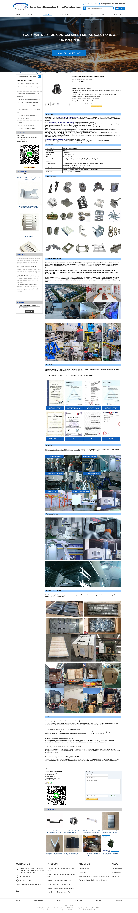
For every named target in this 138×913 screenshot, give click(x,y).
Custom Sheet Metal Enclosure (26, 125)
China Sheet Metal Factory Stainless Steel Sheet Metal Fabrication (29, 236)
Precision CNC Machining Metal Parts (34, 73)
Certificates (82, 872)
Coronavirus (115, 876)
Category (22, 73)
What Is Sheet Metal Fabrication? (25, 257)
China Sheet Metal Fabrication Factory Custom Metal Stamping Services (29, 179)
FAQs (102, 15)
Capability (63, 15)
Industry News (116, 872)
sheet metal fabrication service (77, 768)
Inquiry (98, 901)
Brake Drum (21, 122)
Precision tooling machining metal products (29, 99)
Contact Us (117, 15)
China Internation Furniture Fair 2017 (25, 275)
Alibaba (71, 905)
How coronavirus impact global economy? (27, 284)
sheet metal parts (64, 768)
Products (47, 15)
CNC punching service (53, 768)
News (91, 15)
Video (18, 901)
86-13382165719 (91, 4)
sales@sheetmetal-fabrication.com (113, 4)
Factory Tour (38, 901)
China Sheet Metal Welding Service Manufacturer (94, 876)
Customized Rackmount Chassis (26, 128)
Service (78, 15)
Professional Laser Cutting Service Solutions (93, 880)
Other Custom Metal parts (25, 119)
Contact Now (29, 167)
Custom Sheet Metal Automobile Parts (28, 106)
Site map (78, 901)
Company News (117, 868)
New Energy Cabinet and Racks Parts (28, 83)
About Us (32, 15)
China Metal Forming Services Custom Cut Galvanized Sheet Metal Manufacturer (29, 207)
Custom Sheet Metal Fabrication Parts (28, 115)
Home (18, 15)
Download (118, 901)
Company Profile (84, 868)
